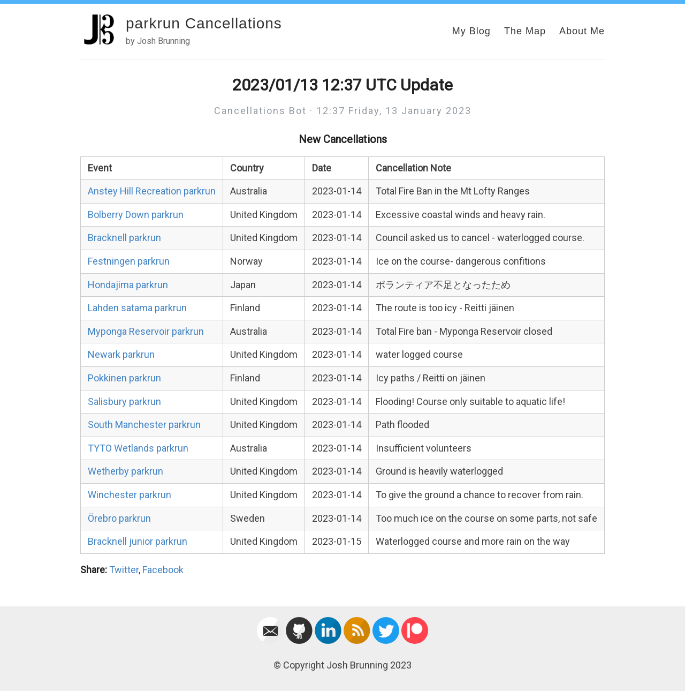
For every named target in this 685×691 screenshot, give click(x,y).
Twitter (124, 569)
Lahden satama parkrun (137, 307)
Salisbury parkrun (124, 401)
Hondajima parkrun (128, 284)
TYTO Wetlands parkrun (138, 448)
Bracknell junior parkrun (137, 541)
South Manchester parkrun (144, 424)
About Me (582, 31)
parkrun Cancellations (204, 23)
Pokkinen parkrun (124, 378)
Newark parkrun (121, 354)
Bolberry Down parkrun (136, 214)
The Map (525, 31)
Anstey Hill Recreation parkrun (152, 191)
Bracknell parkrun (124, 237)
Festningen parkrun (129, 261)
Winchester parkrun (129, 494)
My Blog (471, 31)
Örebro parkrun (119, 518)
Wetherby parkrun (125, 471)
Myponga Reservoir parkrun (146, 331)
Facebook (163, 569)
